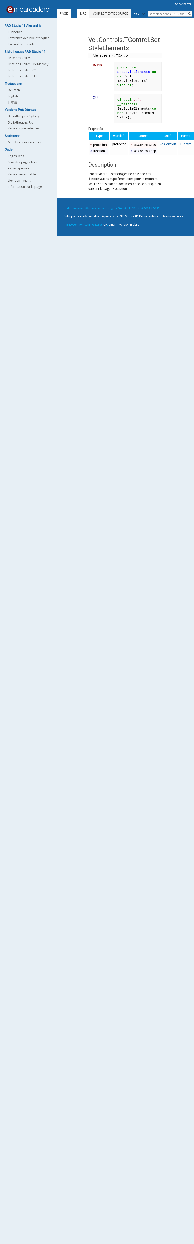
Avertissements (172, 216)
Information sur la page (25, 187)
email (112, 224)
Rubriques (15, 32)
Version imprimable (22, 174)
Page (64, 13)
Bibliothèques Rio (20, 122)
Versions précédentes (23, 128)
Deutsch (14, 90)
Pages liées (16, 156)
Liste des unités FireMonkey (28, 64)
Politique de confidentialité (81, 216)
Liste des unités (19, 58)
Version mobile (129, 224)
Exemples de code (21, 44)
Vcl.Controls (168, 144)
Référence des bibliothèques (28, 38)
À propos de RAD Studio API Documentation (131, 216)
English (13, 96)
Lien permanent (19, 180)
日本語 (12, 102)
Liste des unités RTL (23, 76)
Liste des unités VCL (22, 70)
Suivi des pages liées (23, 162)
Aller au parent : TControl (110, 55)
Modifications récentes (24, 142)
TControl (186, 144)
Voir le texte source (110, 13)
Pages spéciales (19, 168)
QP (105, 224)
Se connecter (183, 4)
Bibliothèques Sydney (23, 116)
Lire (83, 13)
